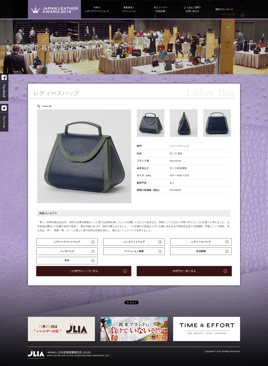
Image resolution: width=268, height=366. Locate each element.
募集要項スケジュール (128, 9)
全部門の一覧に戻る (184, 270)
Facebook (4, 87)
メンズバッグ (67, 251)
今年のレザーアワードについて (97, 9)
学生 (67, 260)
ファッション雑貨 (134, 251)
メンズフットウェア (134, 241)
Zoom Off (47, 106)
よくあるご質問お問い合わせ (192, 9)
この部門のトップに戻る (83, 270)
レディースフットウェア (67, 241)
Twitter (4, 118)
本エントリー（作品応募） (160, 9)
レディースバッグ (201, 241)
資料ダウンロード (224, 9)
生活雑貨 (201, 251)
